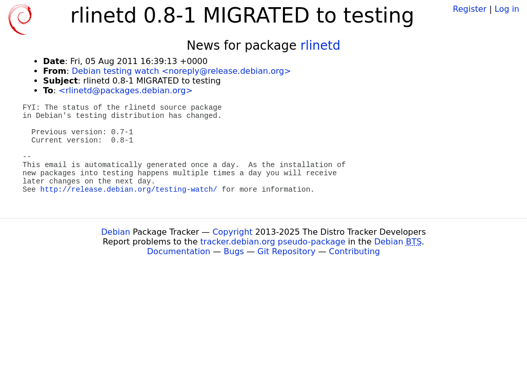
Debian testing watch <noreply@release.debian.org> (181, 71)
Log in (507, 9)
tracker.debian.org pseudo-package (273, 242)
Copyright (232, 232)
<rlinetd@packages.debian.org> (125, 90)
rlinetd (320, 45)
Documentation (178, 251)
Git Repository (286, 251)
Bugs (234, 251)
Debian (115, 232)
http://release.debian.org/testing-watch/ (128, 190)
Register (470, 9)
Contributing (354, 251)
